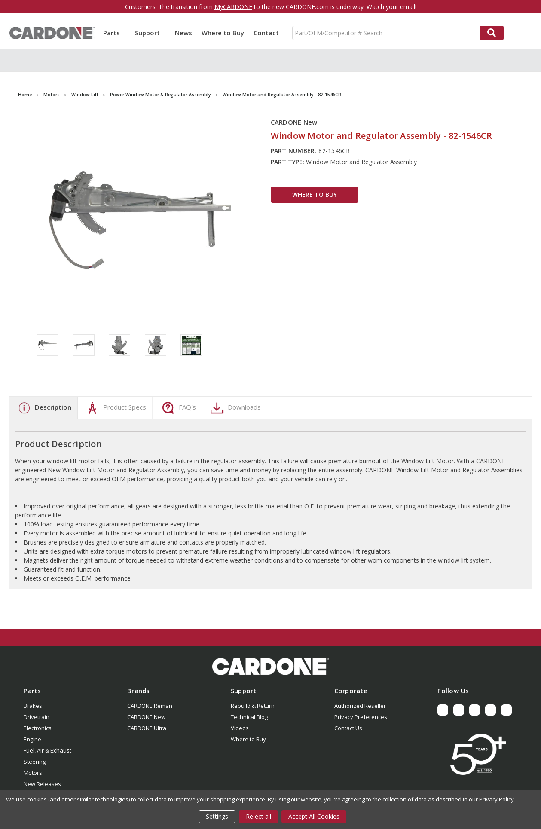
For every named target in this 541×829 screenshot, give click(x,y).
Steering (35, 761)
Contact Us (348, 728)
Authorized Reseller (360, 706)
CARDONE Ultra (146, 728)
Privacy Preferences (360, 717)
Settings (217, 816)
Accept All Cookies (313, 816)
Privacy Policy (496, 799)
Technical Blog (249, 717)
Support (150, 32)
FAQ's (177, 408)
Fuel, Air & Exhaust (47, 750)
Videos (240, 728)
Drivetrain (36, 717)
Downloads (234, 408)
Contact (266, 32)
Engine (32, 739)
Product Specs (115, 408)
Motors (33, 773)
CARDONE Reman (149, 706)
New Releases (42, 784)
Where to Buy (223, 32)
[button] (270, 666)
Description (43, 408)
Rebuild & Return (253, 706)
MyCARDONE (233, 7)
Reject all (258, 816)
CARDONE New (146, 717)
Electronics (38, 728)
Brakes (33, 706)
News (183, 32)
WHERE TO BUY (314, 194)
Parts (114, 32)
